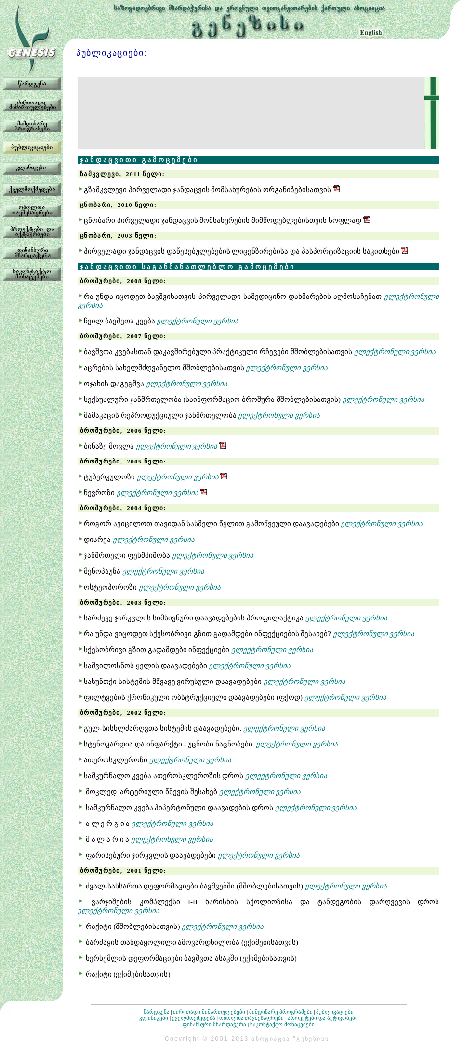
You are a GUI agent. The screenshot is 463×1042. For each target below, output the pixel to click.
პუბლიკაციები (335, 1012)
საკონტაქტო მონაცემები (282, 1024)
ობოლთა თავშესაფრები (251, 1018)
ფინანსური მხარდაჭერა (214, 1024)
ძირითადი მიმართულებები (209, 1012)
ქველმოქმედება (193, 1018)
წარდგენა (157, 1012)
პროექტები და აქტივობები (323, 1018)
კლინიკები (153, 1018)
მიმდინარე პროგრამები (281, 1012)
